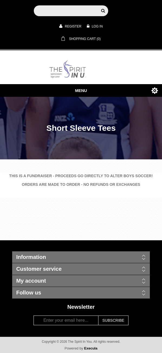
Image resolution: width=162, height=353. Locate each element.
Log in (95, 26)
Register (70, 26)
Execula (90, 348)
